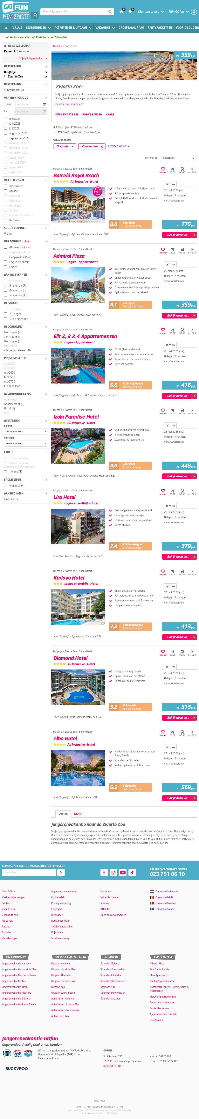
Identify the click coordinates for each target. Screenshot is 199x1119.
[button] (25, 66)
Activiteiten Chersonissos (65, 1010)
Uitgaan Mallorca (60, 963)
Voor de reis (8, 909)
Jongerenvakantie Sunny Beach (19, 1004)
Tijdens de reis (10, 915)
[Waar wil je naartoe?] (77, 11)
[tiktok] (132, 872)
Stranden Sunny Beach (112, 993)
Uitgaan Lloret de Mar (63, 969)
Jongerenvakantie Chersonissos (19, 975)
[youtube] (123, 872)
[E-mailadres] (29, 872)
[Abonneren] (61, 872)
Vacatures (106, 891)
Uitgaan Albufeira (61, 975)
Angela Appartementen (162, 1002)
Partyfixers (42, 37)
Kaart (78, 814)
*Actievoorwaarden (61, 926)
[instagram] (113, 872)
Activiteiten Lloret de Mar (65, 1004)
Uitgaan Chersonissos (63, 981)
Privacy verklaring (61, 903)
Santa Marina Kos (159, 1008)
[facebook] (104, 872)
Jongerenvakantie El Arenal (16, 999)
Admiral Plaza (157, 963)
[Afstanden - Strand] (25, 431)
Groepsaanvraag (131, 27)
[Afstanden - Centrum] (25, 444)
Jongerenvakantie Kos (14, 981)
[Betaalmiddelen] (16, 1068)
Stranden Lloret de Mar (112, 969)
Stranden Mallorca (110, 963)
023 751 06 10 (167, 874)
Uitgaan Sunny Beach (63, 993)
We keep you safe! (20, 37)
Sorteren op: (151, 158)
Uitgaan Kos (58, 987)
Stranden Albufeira (110, 975)
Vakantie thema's (110, 897)
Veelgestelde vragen (13, 897)
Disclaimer (56, 915)
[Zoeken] (110, 11)
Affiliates (105, 909)
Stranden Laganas (110, 999)
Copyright (56, 909)
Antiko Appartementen (162, 981)
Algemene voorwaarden (64, 891)
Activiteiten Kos (60, 1016)
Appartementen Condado (163, 1014)
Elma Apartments (159, 975)
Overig (63, 814)
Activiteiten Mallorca (62, 999)
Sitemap (104, 903)
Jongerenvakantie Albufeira (16, 993)
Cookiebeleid (58, 897)
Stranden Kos (107, 987)
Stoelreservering (60, 938)
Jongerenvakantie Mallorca (16, 963)
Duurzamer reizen (60, 921)
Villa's (17, 27)
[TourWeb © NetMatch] (99, 1101)
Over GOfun (8, 891)
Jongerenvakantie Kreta (15, 987)
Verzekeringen (9, 938)
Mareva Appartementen (163, 997)
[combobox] (77, 11)
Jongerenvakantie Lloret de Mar (19, 969)
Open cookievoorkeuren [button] (113, 915)
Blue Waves (156, 1020)
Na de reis (7, 921)
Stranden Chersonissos (112, 981)
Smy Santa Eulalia (159, 969)
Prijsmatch (61, 37)
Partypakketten (160, 27)
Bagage (6, 926)
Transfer (6, 932)
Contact (6, 903)
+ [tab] (170, 184)
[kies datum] (30, 105)
